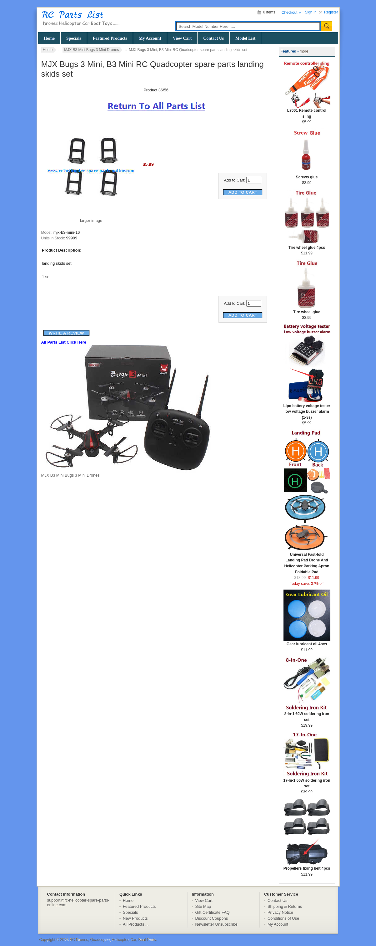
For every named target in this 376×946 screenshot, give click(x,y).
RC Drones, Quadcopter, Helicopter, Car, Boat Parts (112, 940)
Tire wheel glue (306, 310)
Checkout (290, 12)
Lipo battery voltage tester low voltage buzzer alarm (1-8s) (306, 410)
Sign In (310, 12)
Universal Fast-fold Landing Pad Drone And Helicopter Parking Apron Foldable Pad (306, 561)
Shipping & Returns (285, 906)
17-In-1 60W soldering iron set (306, 781)
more (304, 51)
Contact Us (213, 38)
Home (49, 38)
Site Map (203, 906)
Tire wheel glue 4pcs (306, 245)
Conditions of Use (283, 918)
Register (331, 12)
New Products (135, 918)
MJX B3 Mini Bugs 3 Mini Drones (91, 50)
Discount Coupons (211, 918)
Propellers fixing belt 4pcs (306, 866)
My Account (150, 38)
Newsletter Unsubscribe (216, 924)
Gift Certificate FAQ (212, 912)
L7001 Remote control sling (306, 111)
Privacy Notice (280, 912)
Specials (73, 38)
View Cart (182, 38)
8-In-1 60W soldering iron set (306, 715)
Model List (245, 38)
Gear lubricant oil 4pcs (306, 642)
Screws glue (306, 175)
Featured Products (110, 38)
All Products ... (136, 924)
